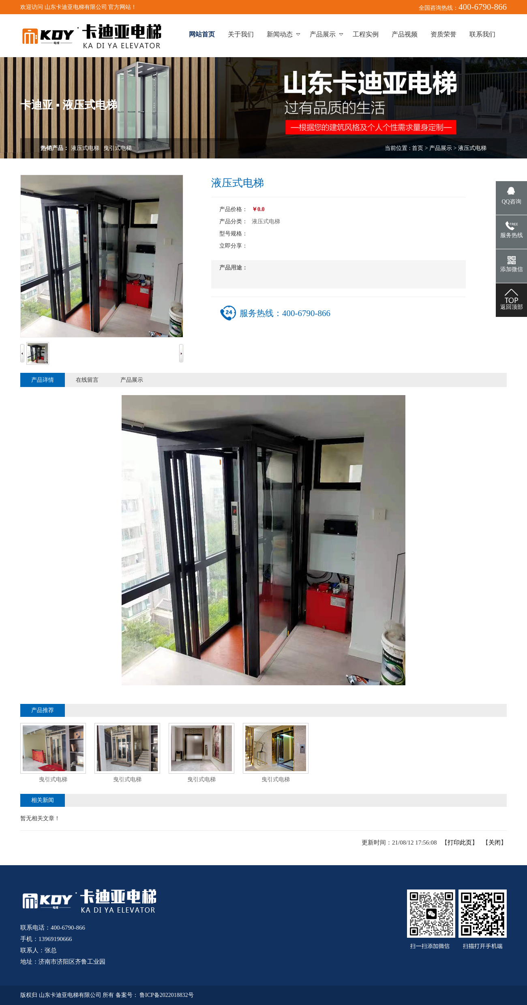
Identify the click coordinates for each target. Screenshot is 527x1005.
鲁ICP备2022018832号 (166, 995)
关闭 (494, 842)
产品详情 (42, 380)
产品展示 (440, 148)
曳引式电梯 (117, 148)
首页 (417, 148)
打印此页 (460, 842)
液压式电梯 (85, 148)
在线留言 (87, 380)
